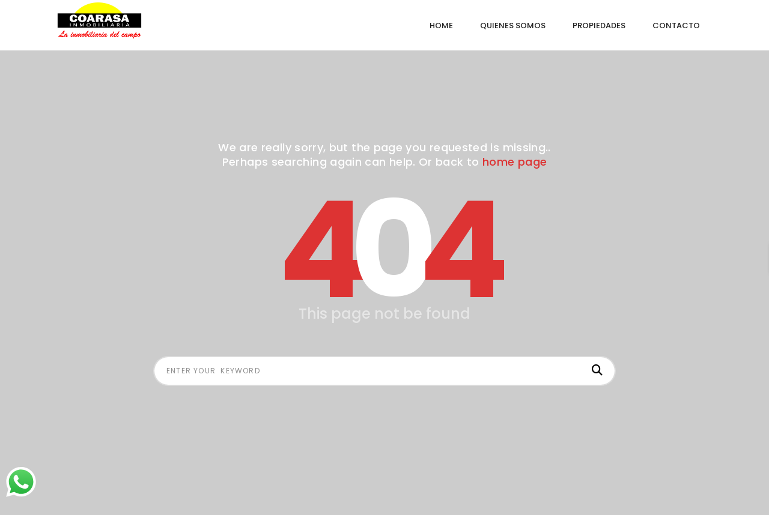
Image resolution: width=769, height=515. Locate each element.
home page (514, 161)
